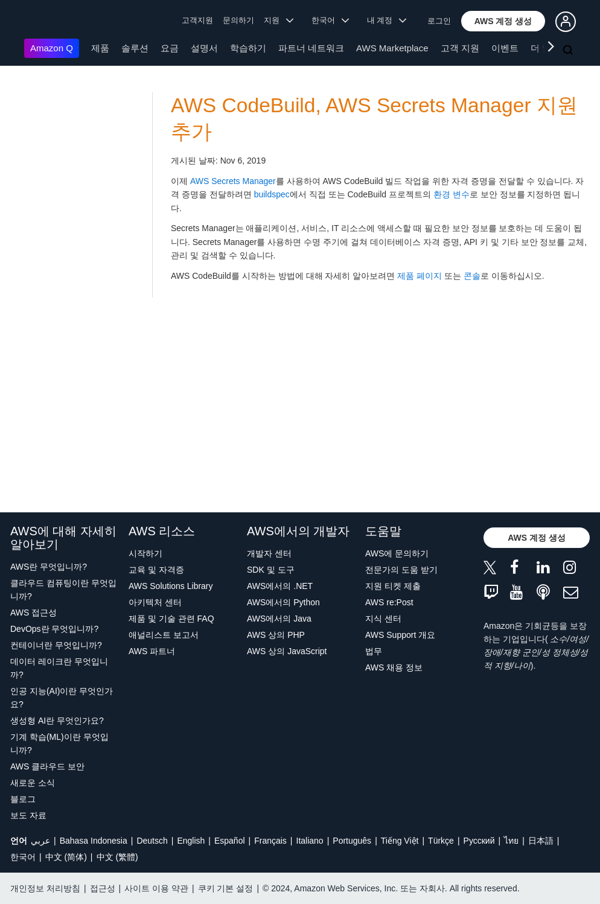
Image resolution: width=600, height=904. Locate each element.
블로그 (23, 799)
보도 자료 (28, 815)
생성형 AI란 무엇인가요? (57, 720)
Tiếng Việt (400, 840)
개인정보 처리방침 (45, 888)
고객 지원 (460, 48)
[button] (503, 21)
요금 (170, 48)
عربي (40, 840)
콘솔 (472, 276)
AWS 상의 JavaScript (287, 651)
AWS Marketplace (392, 48)
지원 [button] (278, 20)
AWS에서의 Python (283, 602)
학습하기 (248, 48)
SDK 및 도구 (271, 570)
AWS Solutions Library (171, 586)
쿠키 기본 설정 (226, 888)
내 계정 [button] (386, 20)
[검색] (569, 50)
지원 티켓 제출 (393, 586)
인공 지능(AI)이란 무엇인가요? (61, 697)
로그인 (439, 20)
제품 (100, 48)
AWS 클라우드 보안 (47, 766)
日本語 (541, 840)
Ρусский (479, 840)
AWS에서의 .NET (280, 586)
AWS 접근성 (33, 612)
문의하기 (238, 20)
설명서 (204, 48)
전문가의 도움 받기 (401, 570)
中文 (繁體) (117, 857)
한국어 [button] (330, 20)
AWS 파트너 (152, 651)
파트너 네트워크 (311, 48)
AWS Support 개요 (400, 635)
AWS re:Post (389, 602)
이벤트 (505, 48)
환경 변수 (451, 194)
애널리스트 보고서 (164, 635)
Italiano (310, 840)
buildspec (272, 194)
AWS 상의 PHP (276, 635)
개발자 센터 (269, 553)
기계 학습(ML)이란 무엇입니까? (59, 743)
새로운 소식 (32, 783)
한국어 (23, 857)
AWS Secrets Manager (233, 181)
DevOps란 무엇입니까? (54, 629)
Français (270, 840)
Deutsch (151, 840)
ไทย (511, 840)
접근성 (102, 888)
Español (229, 840)
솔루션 (134, 48)
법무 (373, 651)
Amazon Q (51, 48)
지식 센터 (383, 618)
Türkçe (441, 840)
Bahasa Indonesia (93, 840)
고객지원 (197, 20)
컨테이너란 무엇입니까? (56, 645)
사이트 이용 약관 (156, 888)
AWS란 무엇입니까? (48, 566)
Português (352, 840)
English (191, 840)
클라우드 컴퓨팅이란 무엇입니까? (63, 589)
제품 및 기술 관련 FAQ (171, 618)
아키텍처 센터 (155, 602)
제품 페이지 (419, 276)
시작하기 (145, 553)
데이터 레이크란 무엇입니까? (59, 668)
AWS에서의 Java (279, 618)
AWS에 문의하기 (397, 553)
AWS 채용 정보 (394, 667)
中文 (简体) (66, 857)
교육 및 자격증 (156, 570)
